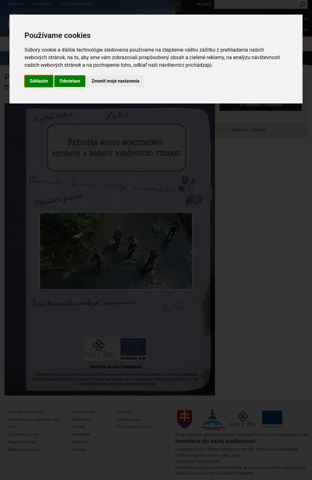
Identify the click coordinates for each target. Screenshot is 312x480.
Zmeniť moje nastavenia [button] (115, 81)
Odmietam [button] (69, 81)
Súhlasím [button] (39, 81)
